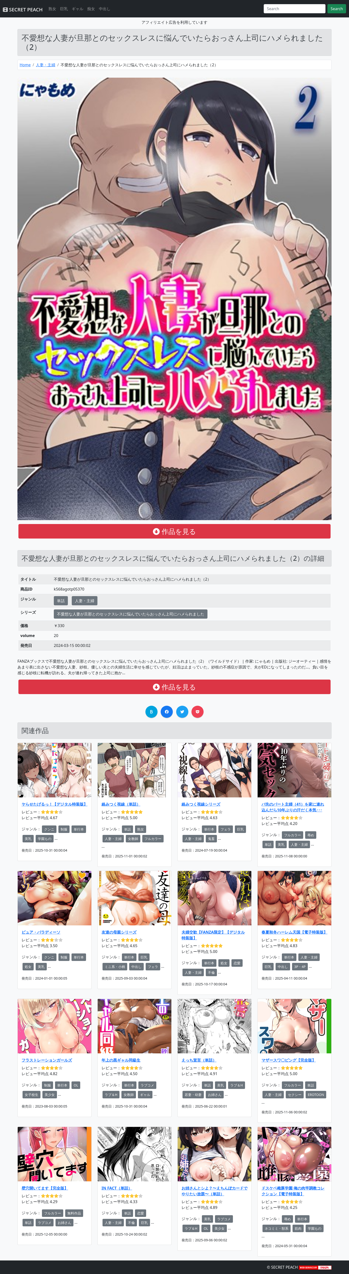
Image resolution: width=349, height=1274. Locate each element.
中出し (105, 8)
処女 (28, 966)
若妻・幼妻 (193, 1094)
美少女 (50, 1094)
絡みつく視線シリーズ (201, 804)
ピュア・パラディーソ (41, 932)
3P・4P (300, 966)
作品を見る (174, 531)
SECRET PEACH (23, 9)
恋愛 (237, 963)
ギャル (77, 8)
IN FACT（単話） (117, 1188)
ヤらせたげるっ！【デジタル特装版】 (54, 804)
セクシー (294, 1094)
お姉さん (215, 1094)
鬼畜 (211, 838)
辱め (310, 835)
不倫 (211, 972)
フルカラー (152, 838)
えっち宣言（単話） (199, 1060)
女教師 (133, 838)
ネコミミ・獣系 (276, 1228)
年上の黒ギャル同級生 (121, 1060)
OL (76, 1085)
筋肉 (298, 1228)
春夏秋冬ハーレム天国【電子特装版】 (294, 932)
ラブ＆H (111, 1094)
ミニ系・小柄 (115, 966)
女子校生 (31, 1094)
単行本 (79, 829)
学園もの (44, 838)
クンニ (49, 829)
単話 (61, 600)
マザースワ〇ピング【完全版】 (289, 1060)
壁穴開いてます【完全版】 (45, 1188)
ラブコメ (147, 1085)
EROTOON (316, 1094)
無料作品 (74, 1213)
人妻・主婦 (45, 64)
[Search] (294, 8)
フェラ (226, 829)
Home (25, 64)
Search (337, 8)
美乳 (28, 838)
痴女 (91, 8)
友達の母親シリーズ (119, 932)
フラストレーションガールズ (47, 1060)
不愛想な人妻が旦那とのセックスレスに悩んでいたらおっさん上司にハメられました (130, 614)
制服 (64, 829)
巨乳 (64, 8)
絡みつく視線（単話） (121, 804)
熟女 (52, 8)
